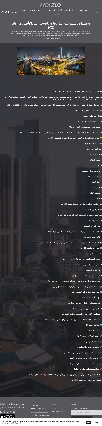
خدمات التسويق (84, 10)
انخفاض (96, 422)
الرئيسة (56, 14)
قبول (88, 422)
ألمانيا (60, 10)
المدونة (24, 10)
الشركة (40, 10)
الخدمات (52, 10)
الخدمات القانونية (70, 10)
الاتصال (32, 10)
